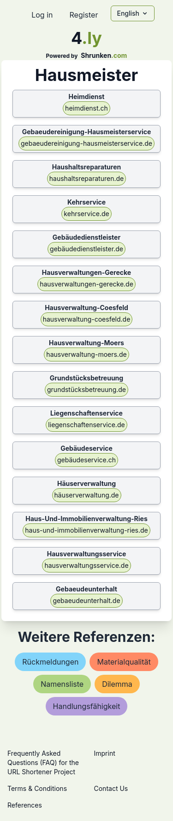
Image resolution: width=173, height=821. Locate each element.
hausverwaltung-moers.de (86, 354)
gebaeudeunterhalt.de (86, 600)
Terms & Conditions (37, 788)
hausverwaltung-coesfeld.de (87, 319)
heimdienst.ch (86, 108)
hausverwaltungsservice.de (86, 565)
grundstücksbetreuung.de (86, 389)
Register (83, 14)
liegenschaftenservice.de (86, 425)
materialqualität (123, 661)
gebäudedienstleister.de (86, 249)
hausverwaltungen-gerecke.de (86, 284)
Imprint (104, 753)
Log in (42, 14)
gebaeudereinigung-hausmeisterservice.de (86, 143)
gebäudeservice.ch (86, 460)
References (24, 805)
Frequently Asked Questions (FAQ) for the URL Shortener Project (43, 762)
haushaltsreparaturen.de (86, 178)
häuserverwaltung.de (86, 495)
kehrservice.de (86, 214)
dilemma (117, 684)
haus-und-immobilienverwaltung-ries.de (86, 530)
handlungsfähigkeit (86, 706)
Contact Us (111, 788)
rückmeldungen (50, 661)
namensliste (62, 684)
